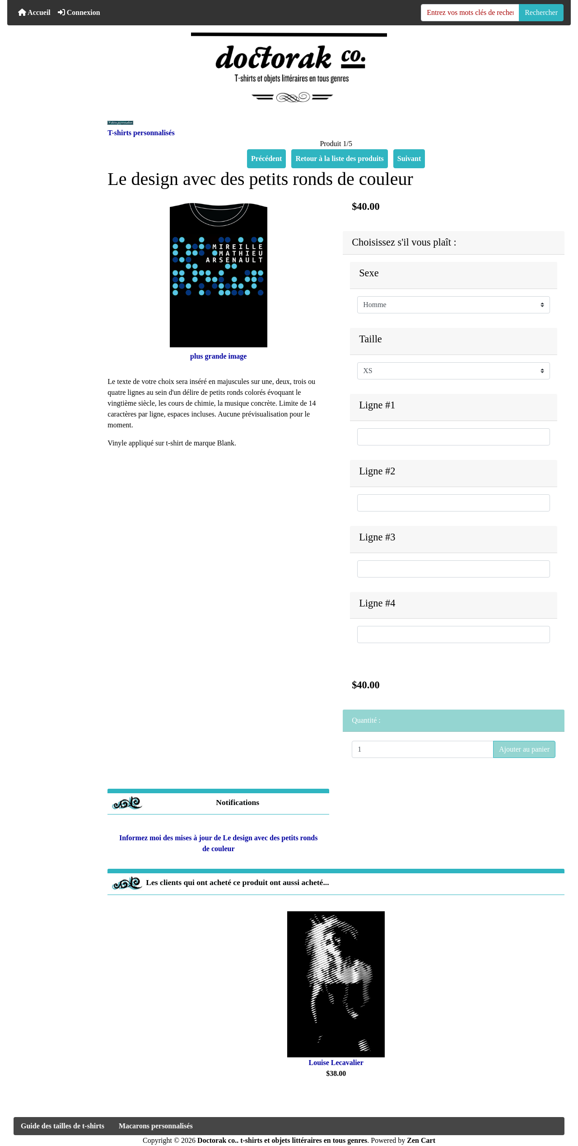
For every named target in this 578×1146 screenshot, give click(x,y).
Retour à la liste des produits (339, 158)
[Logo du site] (289, 67)
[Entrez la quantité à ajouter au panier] (423, 749)
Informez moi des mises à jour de (218, 839)
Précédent (266, 158)
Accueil (34, 12)
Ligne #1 (377, 405)
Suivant (409, 158)
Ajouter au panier (524, 749)
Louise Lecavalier (336, 1062)
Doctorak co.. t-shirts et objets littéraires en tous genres (282, 1140)
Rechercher (541, 12)
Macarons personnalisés (156, 1126)
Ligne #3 (377, 537)
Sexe (369, 273)
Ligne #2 (377, 471)
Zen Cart (421, 1140)
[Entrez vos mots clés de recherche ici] (470, 12)
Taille (370, 339)
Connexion (79, 12)
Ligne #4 (377, 603)
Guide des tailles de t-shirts (62, 1126)
